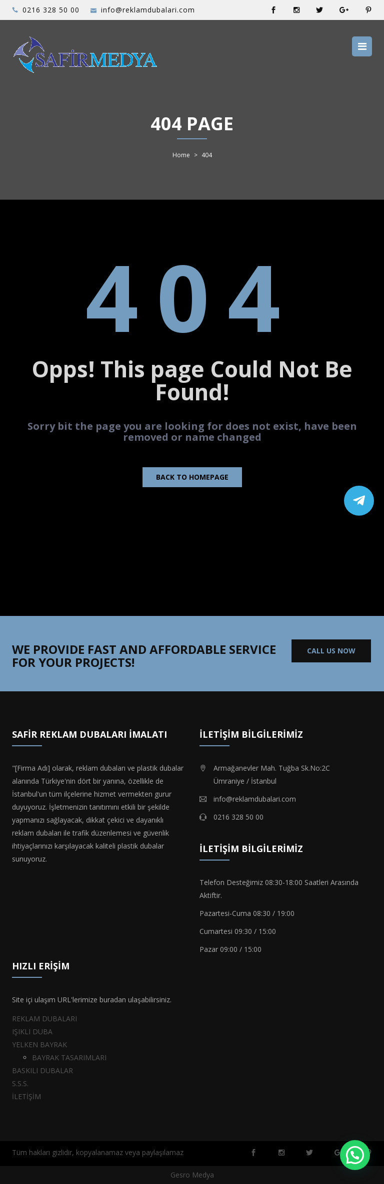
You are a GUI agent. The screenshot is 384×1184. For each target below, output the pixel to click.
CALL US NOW (331, 650)
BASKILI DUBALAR (42, 1070)
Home (181, 155)
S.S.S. (20, 1083)
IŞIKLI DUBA (32, 1031)
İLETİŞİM (26, 1096)
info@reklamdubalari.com (148, 9)
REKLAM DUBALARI (44, 1018)
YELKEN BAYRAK (39, 1044)
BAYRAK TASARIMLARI (69, 1057)
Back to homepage (192, 477)
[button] (355, 1155)
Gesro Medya (192, 1175)
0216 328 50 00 (51, 9)
